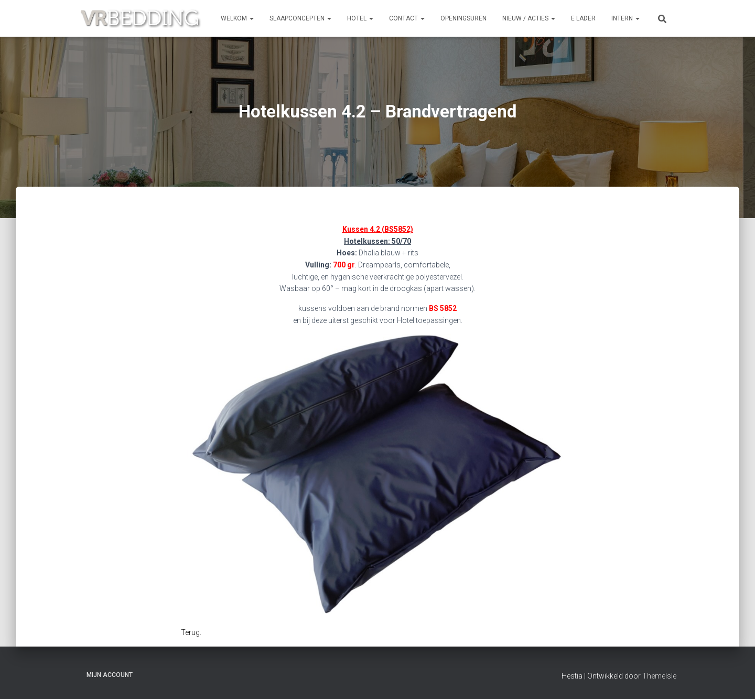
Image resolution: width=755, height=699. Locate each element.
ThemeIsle (659, 676)
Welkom (237, 18)
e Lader (583, 18)
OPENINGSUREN (463, 18)
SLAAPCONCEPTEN (300, 18)
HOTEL (360, 18)
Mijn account (110, 675)
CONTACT (407, 18)
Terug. (191, 632)
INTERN (625, 18)
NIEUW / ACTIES (528, 18)
